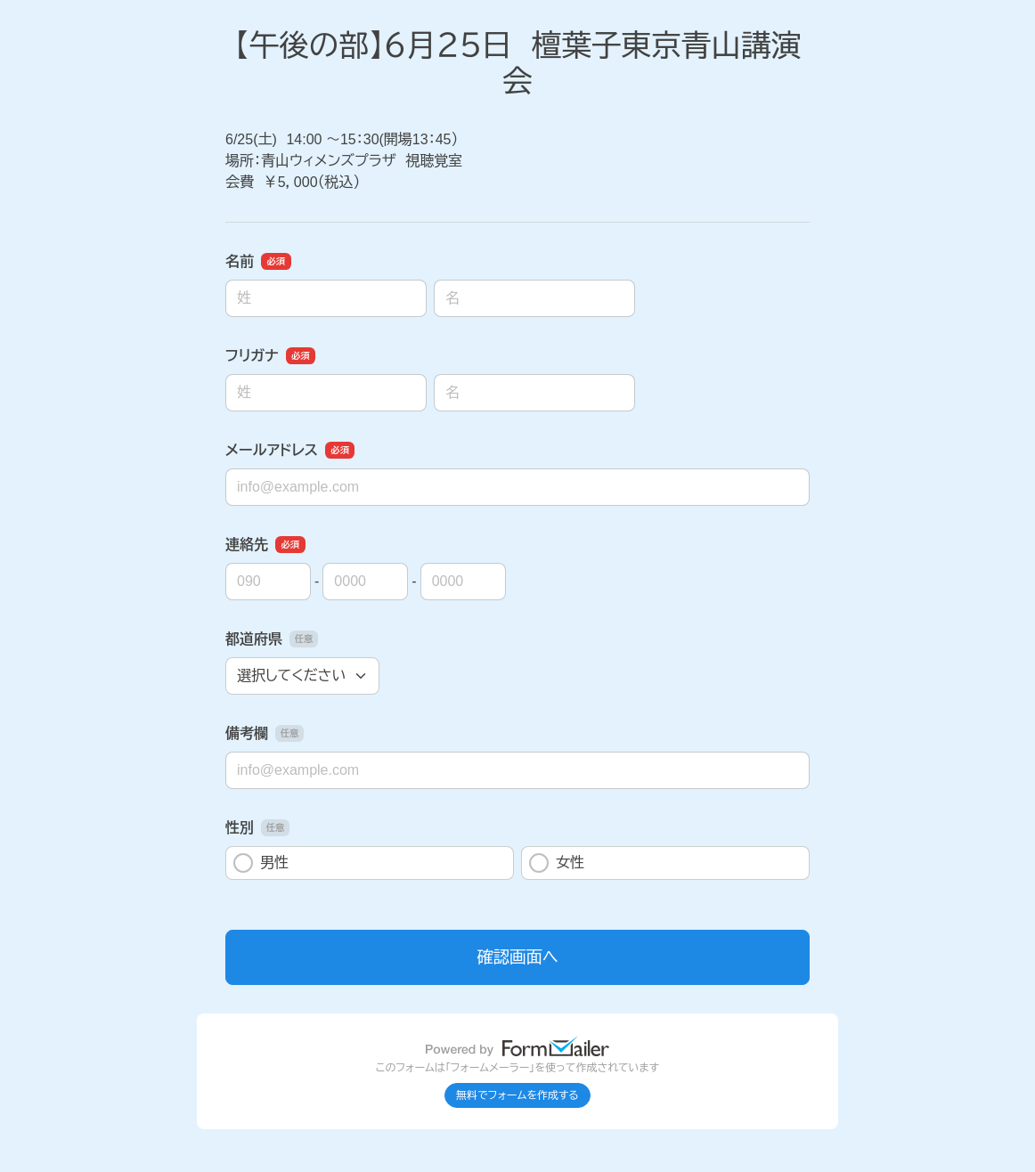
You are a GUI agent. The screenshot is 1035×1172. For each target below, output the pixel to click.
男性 (261, 863)
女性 (556, 863)
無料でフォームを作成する (517, 1095)
